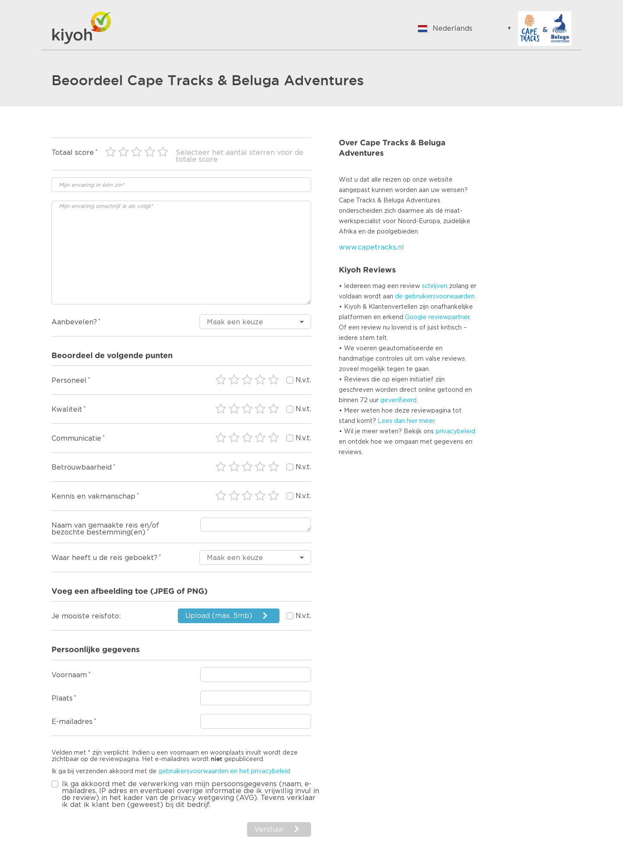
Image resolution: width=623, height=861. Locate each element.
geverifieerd (398, 400)
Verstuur (269, 829)
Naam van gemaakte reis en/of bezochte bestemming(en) (105, 529)
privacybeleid (455, 432)
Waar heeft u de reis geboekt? (104, 557)
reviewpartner (448, 317)
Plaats (62, 698)
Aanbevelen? (74, 322)
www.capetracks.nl (371, 247)
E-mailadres (72, 721)
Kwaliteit (66, 409)
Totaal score (72, 152)
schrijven (434, 286)
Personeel (69, 380)
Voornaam (69, 675)
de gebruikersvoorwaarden (435, 297)
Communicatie (76, 438)
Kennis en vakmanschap (93, 496)
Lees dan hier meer (406, 421)
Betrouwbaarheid (81, 467)
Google (416, 317)
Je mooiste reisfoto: (86, 616)
